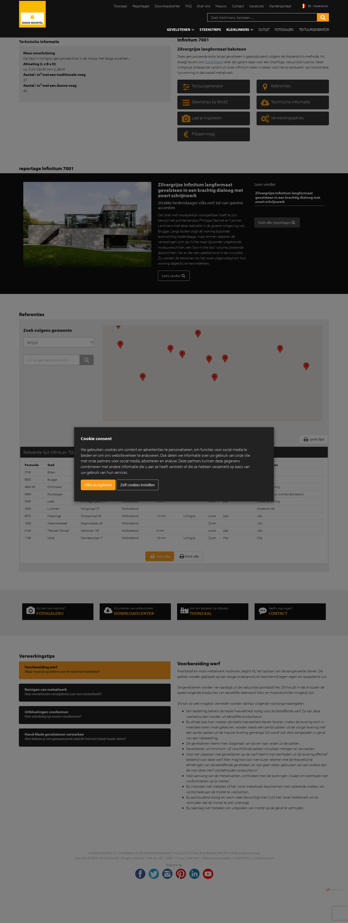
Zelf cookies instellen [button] (137, 484)
